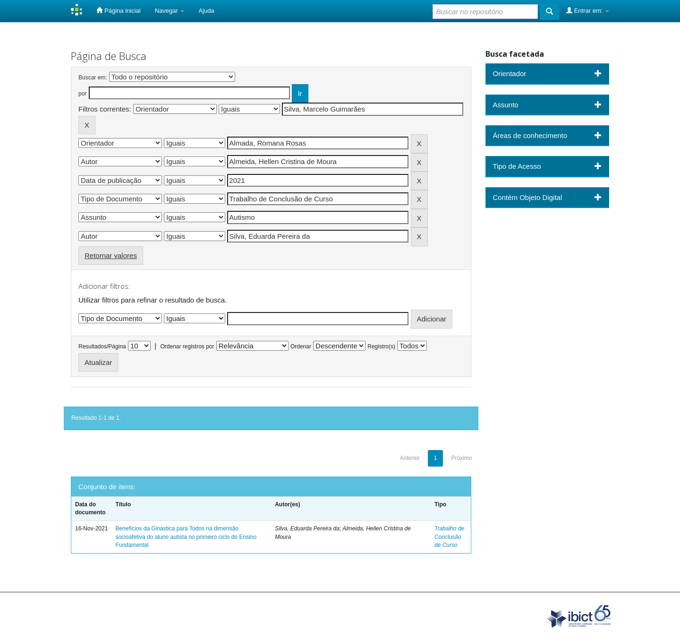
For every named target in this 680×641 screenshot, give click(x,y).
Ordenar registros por (187, 346)
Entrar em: (587, 10)
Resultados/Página (102, 346)
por (82, 93)
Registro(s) (381, 346)
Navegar (170, 10)
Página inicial (118, 10)
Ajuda (206, 10)
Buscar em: (92, 77)
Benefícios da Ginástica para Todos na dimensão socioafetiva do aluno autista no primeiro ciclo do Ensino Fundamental (185, 536)
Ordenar (300, 346)
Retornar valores (111, 255)
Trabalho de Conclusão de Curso (449, 536)
